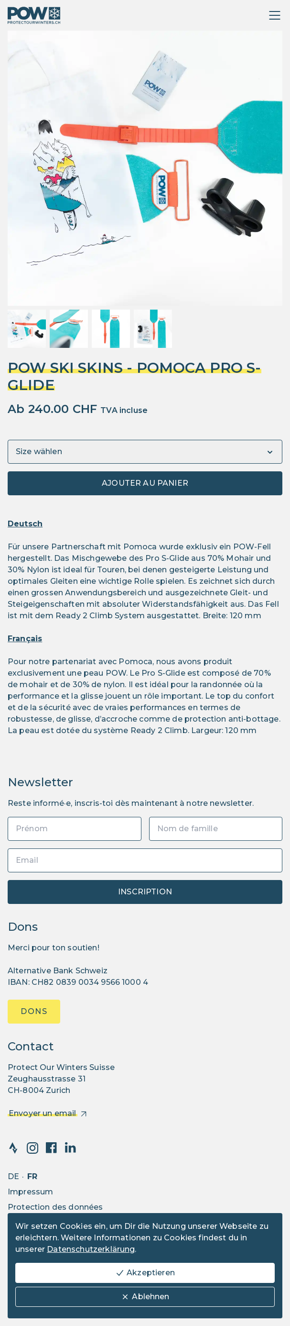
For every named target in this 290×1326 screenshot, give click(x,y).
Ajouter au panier (145, 483)
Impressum (30, 1191)
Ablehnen (144, 1297)
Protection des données (55, 1207)
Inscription (145, 891)
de (13, 1176)
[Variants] (145, 452)
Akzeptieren (145, 1273)
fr (32, 1176)
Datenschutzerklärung (91, 1249)
